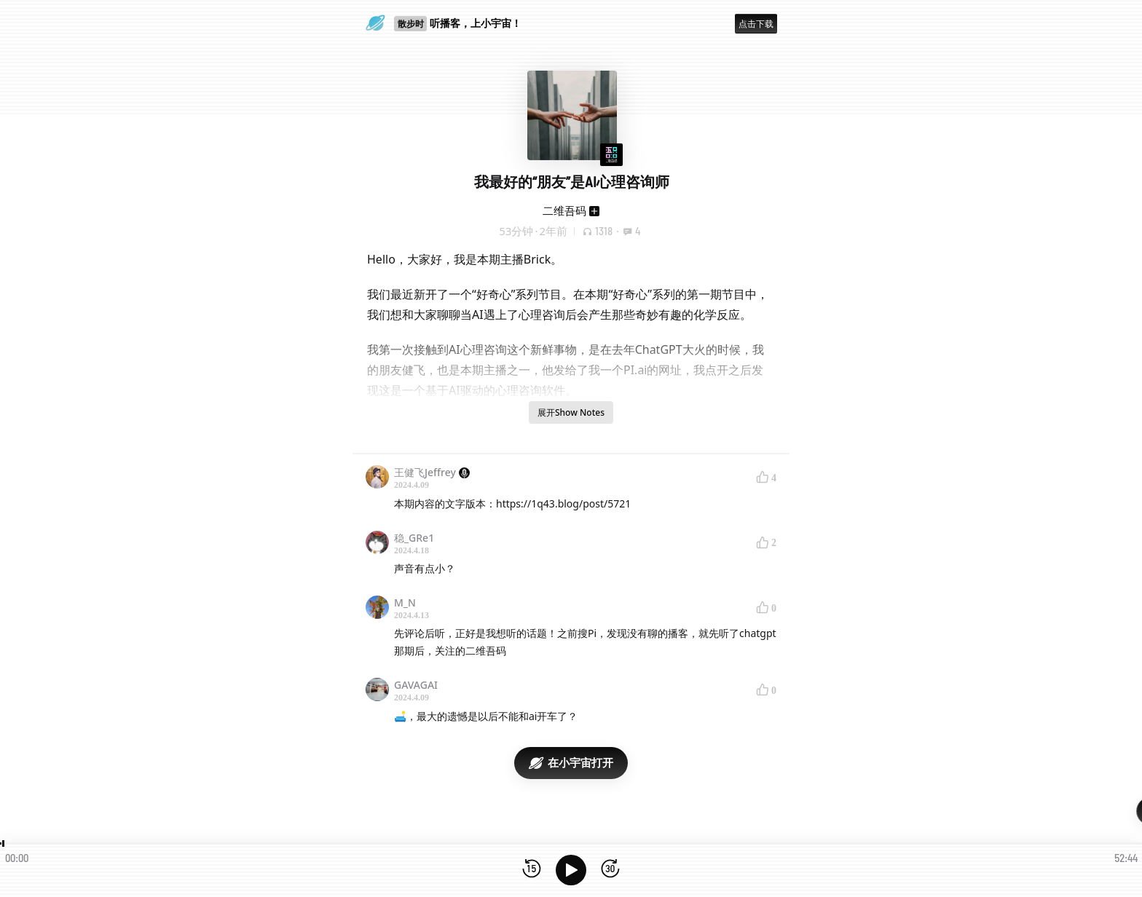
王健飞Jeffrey (432, 472)
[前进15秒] (610, 869)
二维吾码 (564, 210)
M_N (405, 602)
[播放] (571, 870)
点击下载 (756, 23)
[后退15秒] (531, 869)
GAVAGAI (416, 685)
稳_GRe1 (414, 538)
